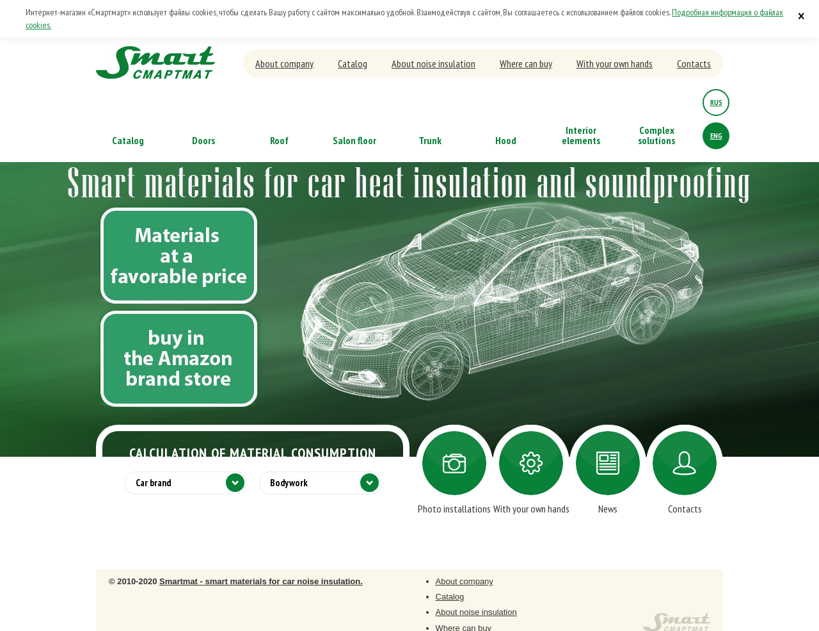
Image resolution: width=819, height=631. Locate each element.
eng (716, 135)
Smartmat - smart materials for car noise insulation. (261, 581)
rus (716, 102)
